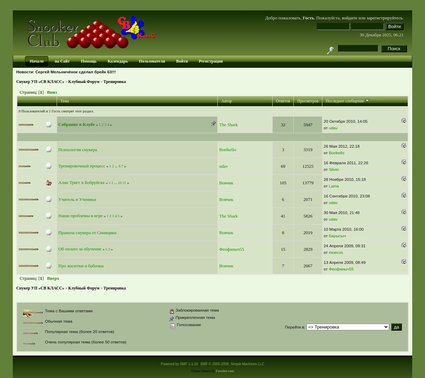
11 (124, 183)
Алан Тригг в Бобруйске (81, 182)
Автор (226, 101)
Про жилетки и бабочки (81, 265)
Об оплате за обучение (80, 248)
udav (333, 128)
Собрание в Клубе (76, 124)
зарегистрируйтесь (385, 17)
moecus (336, 252)
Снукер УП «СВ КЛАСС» (40, 81)
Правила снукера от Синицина (87, 232)
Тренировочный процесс (81, 165)
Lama (334, 186)
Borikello (227, 149)
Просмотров (307, 101)
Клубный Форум (84, 81)
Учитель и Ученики (77, 199)
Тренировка (114, 81)
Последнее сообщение (347, 101)
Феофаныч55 (231, 249)
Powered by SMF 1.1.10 (179, 364)
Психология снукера (77, 149)
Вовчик (226, 182)
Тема (64, 101)
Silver (334, 169)
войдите (350, 17)
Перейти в (294, 327)
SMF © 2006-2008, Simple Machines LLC (232, 364)
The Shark (228, 124)
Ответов (283, 101)
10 (120, 183)
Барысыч (337, 235)
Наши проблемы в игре (80, 215)
